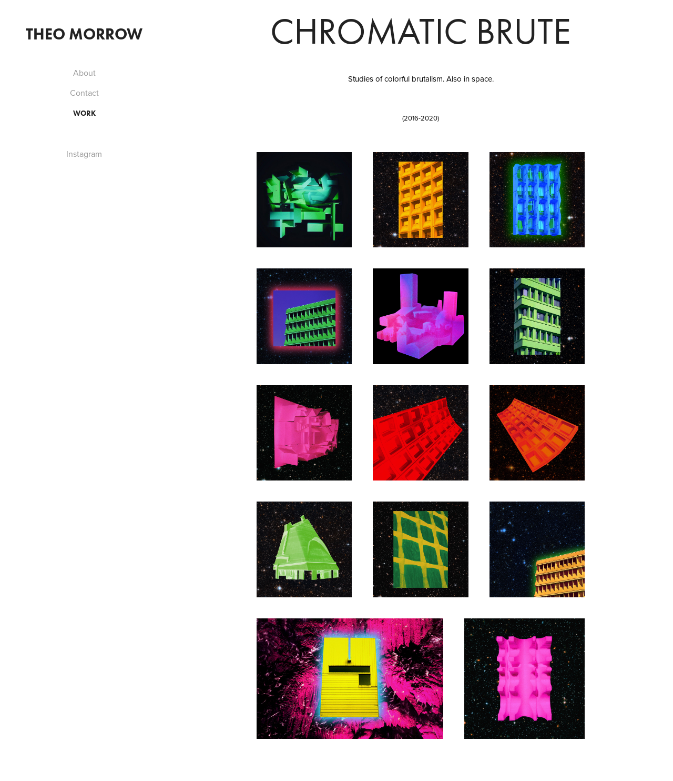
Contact (84, 92)
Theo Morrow (84, 34)
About (84, 72)
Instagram (84, 153)
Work (84, 113)
